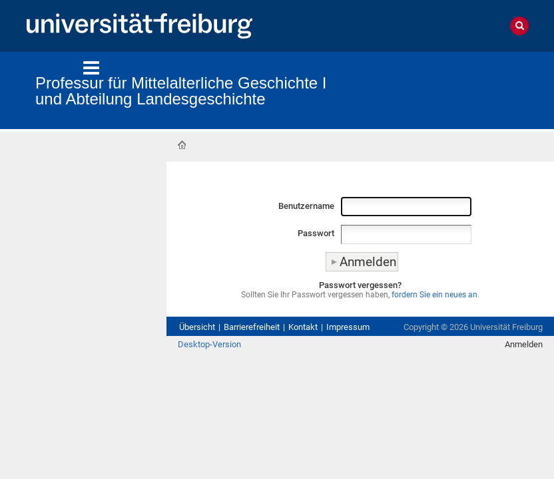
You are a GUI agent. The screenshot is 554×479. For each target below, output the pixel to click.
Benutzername (306, 206)
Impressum (348, 327)
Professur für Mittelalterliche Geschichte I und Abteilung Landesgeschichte (181, 91)
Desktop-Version (209, 344)
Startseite (182, 145)
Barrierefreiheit (252, 327)
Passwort (316, 233)
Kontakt (303, 327)
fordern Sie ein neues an (434, 294)
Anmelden (524, 344)
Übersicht (197, 327)
